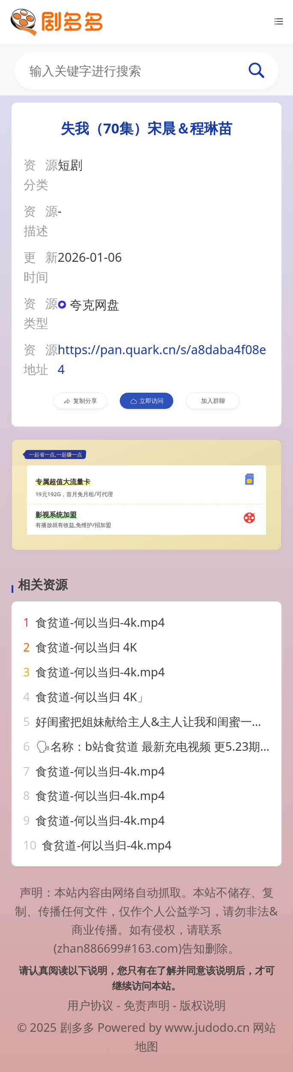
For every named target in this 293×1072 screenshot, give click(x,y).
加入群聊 (213, 401)
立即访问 (146, 401)
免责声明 (147, 1005)
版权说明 (203, 1005)
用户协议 (90, 1005)
